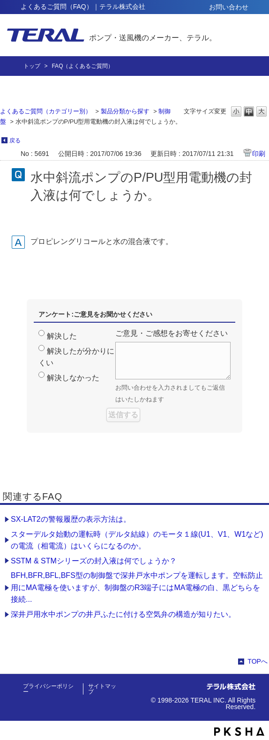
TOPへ (257, 661)
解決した (62, 336)
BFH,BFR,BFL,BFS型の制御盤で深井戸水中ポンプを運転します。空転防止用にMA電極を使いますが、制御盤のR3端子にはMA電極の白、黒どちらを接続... (137, 587)
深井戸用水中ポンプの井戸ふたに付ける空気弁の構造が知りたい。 (123, 614)
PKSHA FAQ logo (239, 731)
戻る (15, 140)
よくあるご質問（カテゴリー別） (45, 111)
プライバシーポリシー (48, 689)
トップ (31, 66)
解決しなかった (73, 378)
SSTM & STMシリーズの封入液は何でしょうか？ (94, 561)
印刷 (258, 153)
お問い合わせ (228, 7)
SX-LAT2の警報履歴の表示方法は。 (71, 519)
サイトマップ (102, 689)
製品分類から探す (125, 111)
